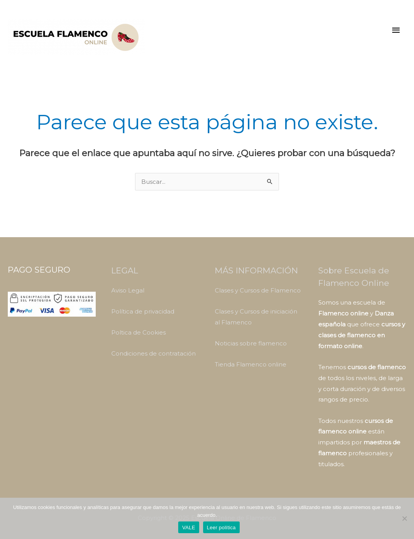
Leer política (221, 527)
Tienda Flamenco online (250, 364)
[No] (404, 518)
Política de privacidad (142, 311)
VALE (188, 527)
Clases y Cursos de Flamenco (258, 290)
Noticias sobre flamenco (251, 343)
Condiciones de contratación (153, 353)
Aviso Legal (127, 290)
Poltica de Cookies (138, 332)
